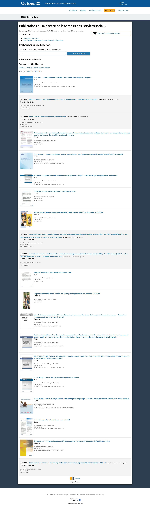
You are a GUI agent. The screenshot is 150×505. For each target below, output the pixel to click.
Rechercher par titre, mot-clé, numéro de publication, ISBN (40, 50)
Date (28, 71)
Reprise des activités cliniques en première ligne (47, 116)
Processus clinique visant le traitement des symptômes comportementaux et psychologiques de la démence (75, 175)
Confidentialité (74, 494)
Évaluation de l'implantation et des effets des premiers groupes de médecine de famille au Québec (72, 441)
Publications (110, 10)
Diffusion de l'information (87, 494)
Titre (37, 71)
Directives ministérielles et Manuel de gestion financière (43, 40)
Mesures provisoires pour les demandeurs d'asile (52, 272)
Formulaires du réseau (31, 38)
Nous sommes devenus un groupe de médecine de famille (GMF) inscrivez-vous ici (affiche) (68, 212)
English (122, 2)
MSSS (23, 17)
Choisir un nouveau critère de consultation (34, 67)
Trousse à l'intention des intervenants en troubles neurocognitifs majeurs (62, 77)
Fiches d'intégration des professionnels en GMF (52, 420)
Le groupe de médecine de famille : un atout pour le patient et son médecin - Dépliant (67, 293)
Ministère (73, 10)
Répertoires (123, 10)
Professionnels (95, 10)
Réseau (83, 10)
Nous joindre (123, 4)
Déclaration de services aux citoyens (57, 494)
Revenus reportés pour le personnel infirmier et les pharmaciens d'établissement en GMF (63, 99)
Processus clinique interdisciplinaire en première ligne (55, 191)
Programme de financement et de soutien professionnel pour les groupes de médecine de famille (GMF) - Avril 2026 (78, 154)
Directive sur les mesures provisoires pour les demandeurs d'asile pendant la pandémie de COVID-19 (67, 463)
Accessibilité (100, 494)
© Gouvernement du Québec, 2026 (75, 503)
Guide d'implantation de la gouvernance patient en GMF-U (56, 377)
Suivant (77, 478)
